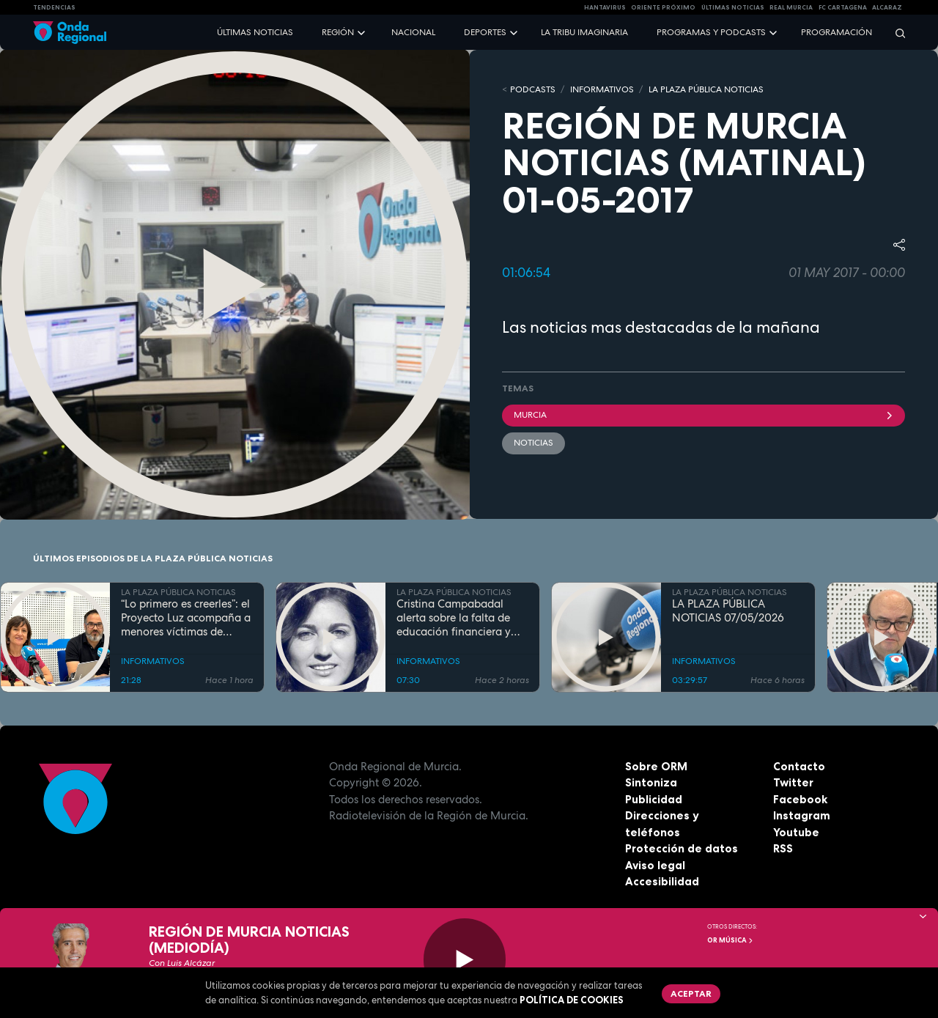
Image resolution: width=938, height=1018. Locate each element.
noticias (533, 443)
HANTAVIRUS (605, 7)
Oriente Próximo (663, 7)
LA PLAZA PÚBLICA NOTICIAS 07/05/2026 (728, 611)
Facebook (800, 799)
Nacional (413, 32)
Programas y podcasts (711, 32)
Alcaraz (887, 7)
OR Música (730, 940)
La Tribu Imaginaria (584, 32)
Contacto (799, 766)
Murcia (703, 415)
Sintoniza (651, 782)
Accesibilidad (662, 881)
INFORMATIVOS (602, 89)
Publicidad (653, 799)
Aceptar (691, 993)
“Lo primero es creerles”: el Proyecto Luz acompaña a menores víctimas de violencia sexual (186, 617)
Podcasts (532, 89)
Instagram (801, 815)
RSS (783, 848)
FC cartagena (843, 7)
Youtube (796, 832)
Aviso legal (655, 865)
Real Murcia (791, 7)
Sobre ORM (656, 766)
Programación (836, 32)
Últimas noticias (255, 32)
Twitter (793, 782)
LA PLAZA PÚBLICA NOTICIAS (706, 89)
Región (338, 32)
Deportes (485, 32)
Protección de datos (681, 848)
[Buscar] (895, 32)
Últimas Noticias (732, 7)
